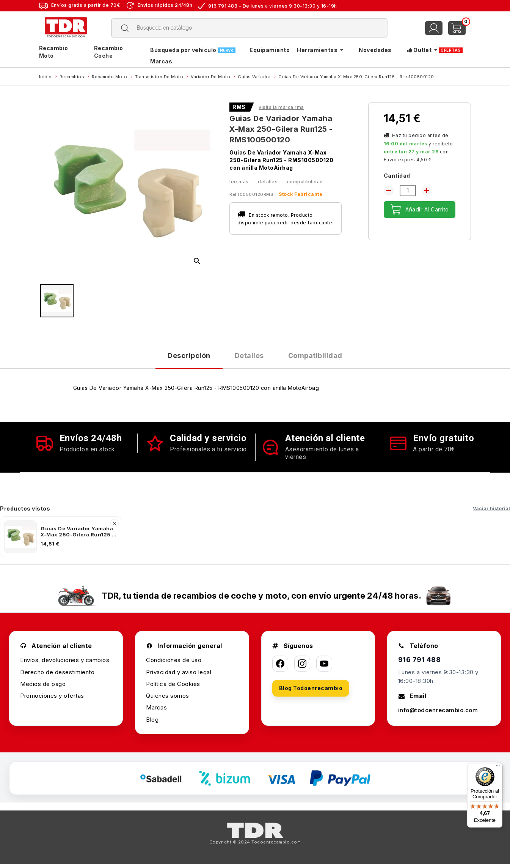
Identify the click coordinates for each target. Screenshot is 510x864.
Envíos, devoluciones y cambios (64, 660)
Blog (152, 719)
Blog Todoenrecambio (311, 688)
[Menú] (497, 767)
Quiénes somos (167, 695)
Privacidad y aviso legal (178, 672)
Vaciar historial (491, 508)
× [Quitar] (115, 523)
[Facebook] (280, 664)
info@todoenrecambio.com (438, 710)
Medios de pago (43, 683)
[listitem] (60, 536)
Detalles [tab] (249, 355)
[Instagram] (302, 664)
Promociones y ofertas (52, 695)
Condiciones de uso (173, 660)
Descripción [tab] (189, 355)
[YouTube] (324, 664)
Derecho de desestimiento (57, 672)
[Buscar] (249, 28)
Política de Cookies (173, 683)
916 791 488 (419, 660)
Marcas (156, 707)
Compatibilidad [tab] (315, 355)
